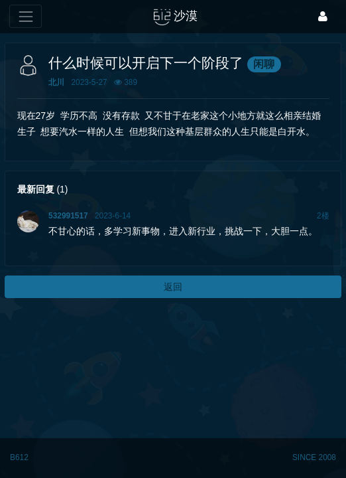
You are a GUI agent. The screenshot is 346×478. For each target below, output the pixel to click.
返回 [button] (173, 286)
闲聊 (263, 64)
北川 (56, 82)
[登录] (322, 16)
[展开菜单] (25, 16)
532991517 (68, 215)
